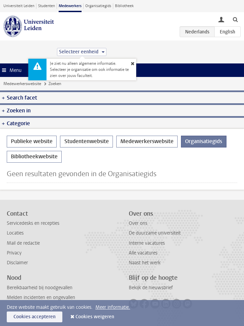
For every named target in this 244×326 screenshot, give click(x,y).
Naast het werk (144, 263)
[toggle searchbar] (235, 19)
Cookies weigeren (94, 317)
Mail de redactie (23, 243)
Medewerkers (70, 5)
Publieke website (32, 141)
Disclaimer (17, 263)
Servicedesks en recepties (33, 223)
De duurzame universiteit (155, 233)
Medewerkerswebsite (22, 83)
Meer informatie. (112, 307)
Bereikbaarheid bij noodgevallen (39, 287)
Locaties (15, 233)
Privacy (14, 253)
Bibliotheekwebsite (34, 156)
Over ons (138, 223)
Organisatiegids (98, 5)
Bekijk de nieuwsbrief (151, 287)
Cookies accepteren (34, 317)
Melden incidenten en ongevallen (41, 297)
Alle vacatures (143, 253)
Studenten (46, 5)
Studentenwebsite (86, 141)
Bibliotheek (124, 5)
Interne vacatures (147, 243)
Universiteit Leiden (18, 5)
